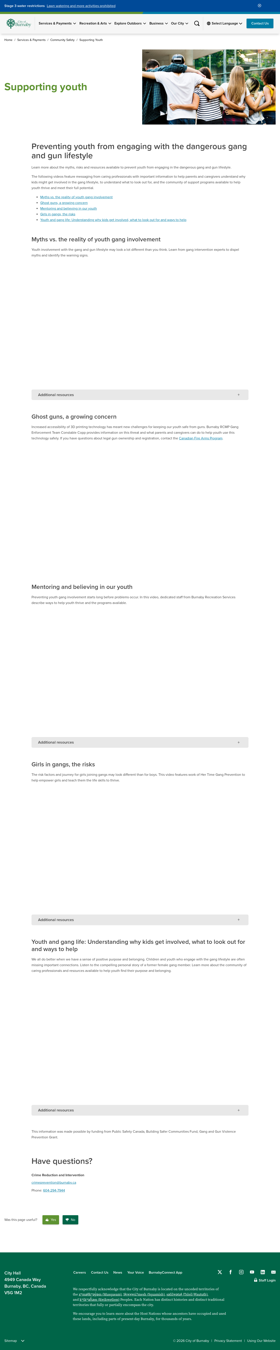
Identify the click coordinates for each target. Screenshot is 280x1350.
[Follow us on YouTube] (252, 1272)
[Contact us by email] (273, 1272)
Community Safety (62, 40)
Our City (177, 23)
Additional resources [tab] (56, 394)
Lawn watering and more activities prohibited (81, 6)
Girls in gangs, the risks (57, 214)
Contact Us (260, 23)
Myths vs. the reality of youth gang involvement (76, 197)
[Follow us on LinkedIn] (263, 1272)
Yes (51, 1220)
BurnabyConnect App (165, 1272)
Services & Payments (55, 23)
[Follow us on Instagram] (241, 1272)
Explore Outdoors (128, 23)
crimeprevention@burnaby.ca (54, 1182)
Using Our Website (261, 1341)
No (70, 1220)
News (117, 1272)
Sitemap (14, 1341)
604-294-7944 (54, 1190)
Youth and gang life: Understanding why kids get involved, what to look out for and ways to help (113, 220)
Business (156, 23)
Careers (79, 1272)
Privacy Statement (228, 1341)
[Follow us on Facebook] (230, 1272)
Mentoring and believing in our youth (68, 208)
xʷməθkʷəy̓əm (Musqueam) (100, 1294)
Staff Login (267, 1280)
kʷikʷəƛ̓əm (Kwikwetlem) (99, 1299)
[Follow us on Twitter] (220, 1272)
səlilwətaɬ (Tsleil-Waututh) (186, 1294)
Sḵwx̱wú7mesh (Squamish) (143, 1294)
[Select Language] (227, 23)
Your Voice (135, 1272)
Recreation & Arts (93, 23)
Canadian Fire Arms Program (200, 438)
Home (8, 40)
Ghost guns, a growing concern (64, 203)
